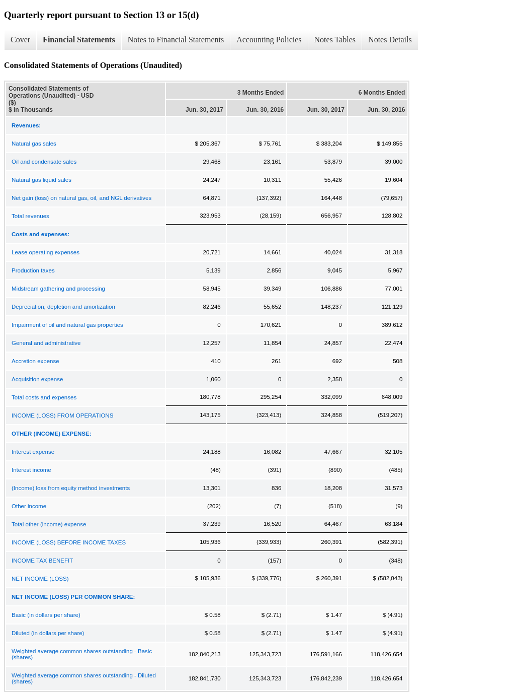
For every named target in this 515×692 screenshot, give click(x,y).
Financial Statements (79, 39)
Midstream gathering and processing (58, 289)
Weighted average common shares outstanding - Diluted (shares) (84, 678)
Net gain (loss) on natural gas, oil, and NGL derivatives (81, 198)
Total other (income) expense (49, 524)
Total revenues (30, 216)
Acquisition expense (37, 379)
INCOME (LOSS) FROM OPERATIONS (62, 415)
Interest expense (33, 452)
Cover (20, 39)
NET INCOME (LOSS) (40, 579)
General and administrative (46, 343)
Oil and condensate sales (44, 162)
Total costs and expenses (44, 397)
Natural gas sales (34, 144)
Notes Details (390, 39)
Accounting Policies (268, 39)
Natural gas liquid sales (41, 180)
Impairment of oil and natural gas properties (67, 325)
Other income (29, 506)
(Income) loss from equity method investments (71, 488)
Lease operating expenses (45, 252)
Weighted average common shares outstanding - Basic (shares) (82, 654)
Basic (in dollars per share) (46, 615)
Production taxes (33, 270)
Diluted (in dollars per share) (48, 633)
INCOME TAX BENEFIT (42, 561)
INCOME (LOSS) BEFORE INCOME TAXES (69, 542)
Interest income (31, 470)
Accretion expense (35, 361)
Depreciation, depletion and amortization (63, 307)
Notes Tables (335, 39)
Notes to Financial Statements (176, 39)
